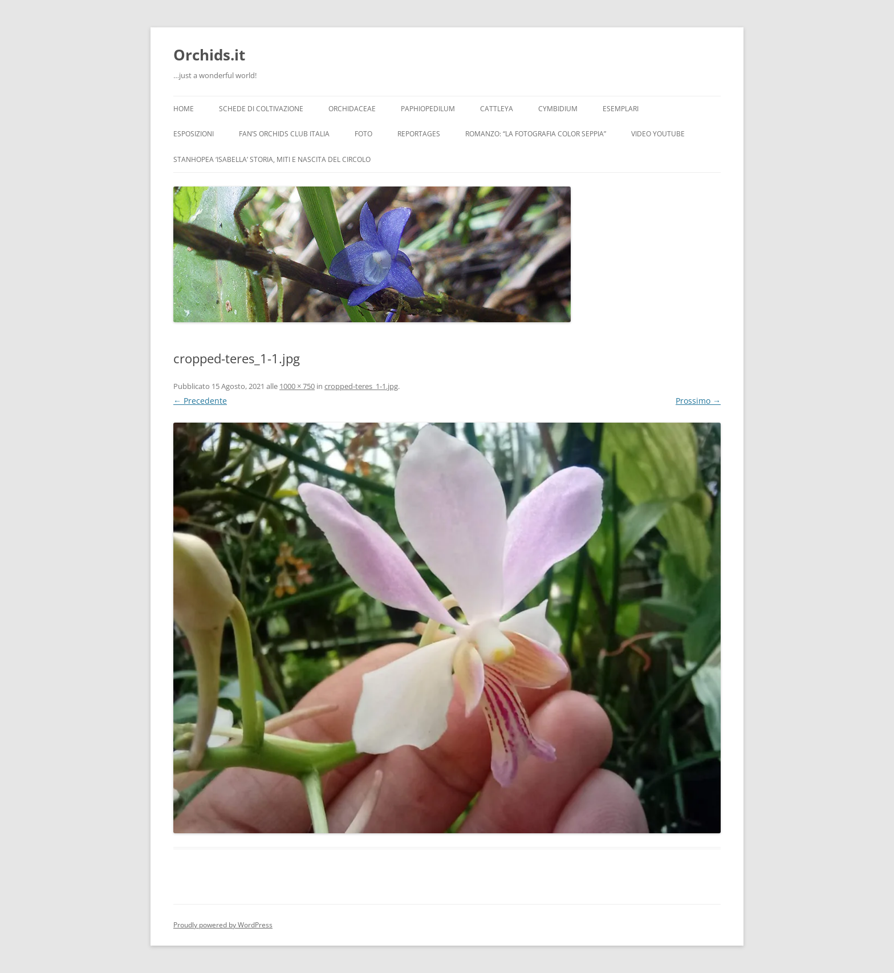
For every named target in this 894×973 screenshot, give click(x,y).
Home (183, 108)
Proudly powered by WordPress (223, 925)
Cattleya (496, 108)
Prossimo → (698, 400)
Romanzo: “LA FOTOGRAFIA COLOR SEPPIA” (535, 134)
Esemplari (621, 108)
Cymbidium (558, 108)
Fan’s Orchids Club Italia (284, 134)
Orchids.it (209, 54)
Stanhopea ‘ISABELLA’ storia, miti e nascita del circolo (272, 159)
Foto (363, 134)
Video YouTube (658, 134)
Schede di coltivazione (261, 108)
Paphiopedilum (428, 108)
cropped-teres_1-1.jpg (361, 386)
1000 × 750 (297, 386)
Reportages (418, 134)
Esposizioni (193, 134)
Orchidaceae (352, 108)
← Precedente (200, 400)
